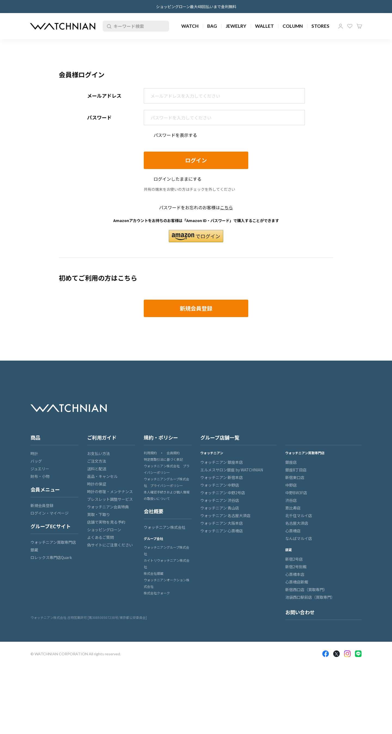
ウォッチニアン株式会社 (164, 527)
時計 (34, 453)
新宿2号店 (294, 559)
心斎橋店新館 (296, 582)
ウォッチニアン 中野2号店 (222, 492)
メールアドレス (104, 95)
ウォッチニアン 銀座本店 (221, 462)
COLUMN (293, 26)
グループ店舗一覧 (219, 437)
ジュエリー (39, 468)
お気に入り (349, 26)
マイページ (340, 26)
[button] (196, 236)
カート (359, 26)
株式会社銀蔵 (153, 573)
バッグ (36, 461)
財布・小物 (40, 476)
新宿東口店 (294, 477)
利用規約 (150, 452)
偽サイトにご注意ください (110, 545)
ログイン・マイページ (49, 513)
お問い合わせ (300, 612)
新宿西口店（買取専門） (306, 589)
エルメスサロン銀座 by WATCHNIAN (231, 469)
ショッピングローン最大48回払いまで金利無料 (196, 6)
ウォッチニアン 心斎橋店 (221, 530)
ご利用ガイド (102, 437)
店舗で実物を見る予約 (106, 522)
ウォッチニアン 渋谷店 (219, 500)
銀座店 (291, 462)
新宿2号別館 (296, 566)
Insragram (347, 653)
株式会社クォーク (157, 593)
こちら (226, 207)
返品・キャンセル (102, 476)
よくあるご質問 (100, 537)
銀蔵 (34, 549)
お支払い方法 (98, 453)
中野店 (291, 485)
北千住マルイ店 (298, 515)
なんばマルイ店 (298, 538)
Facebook (325, 653)
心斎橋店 (293, 530)
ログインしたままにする (177, 179)
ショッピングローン (104, 529)
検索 (108, 26)
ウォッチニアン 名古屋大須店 (225, 515)
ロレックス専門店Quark (51, 557)
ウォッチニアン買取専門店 (53, 542)
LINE (358, 653)
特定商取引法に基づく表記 (163, 459)
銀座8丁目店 (296, 469)
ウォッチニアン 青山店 (219, 508)
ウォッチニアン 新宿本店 (221, 477)
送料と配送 (96, 468)
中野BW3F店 (296, 492)
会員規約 (173, 452)
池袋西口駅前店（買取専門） (310, 597)
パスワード (99, 117)
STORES (320, 26)
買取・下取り (98, 514)
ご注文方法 (96, 461)
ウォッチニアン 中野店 (219, 485)
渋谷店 (291, 500)
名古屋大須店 (296, 523)
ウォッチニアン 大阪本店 (221, 523)
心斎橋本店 (294, 574)
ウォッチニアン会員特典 (108, 506)
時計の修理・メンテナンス (110, 491)
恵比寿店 (293, 508)
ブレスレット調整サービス (110, 499)
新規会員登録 (41, 505)
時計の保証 (96, 484)
